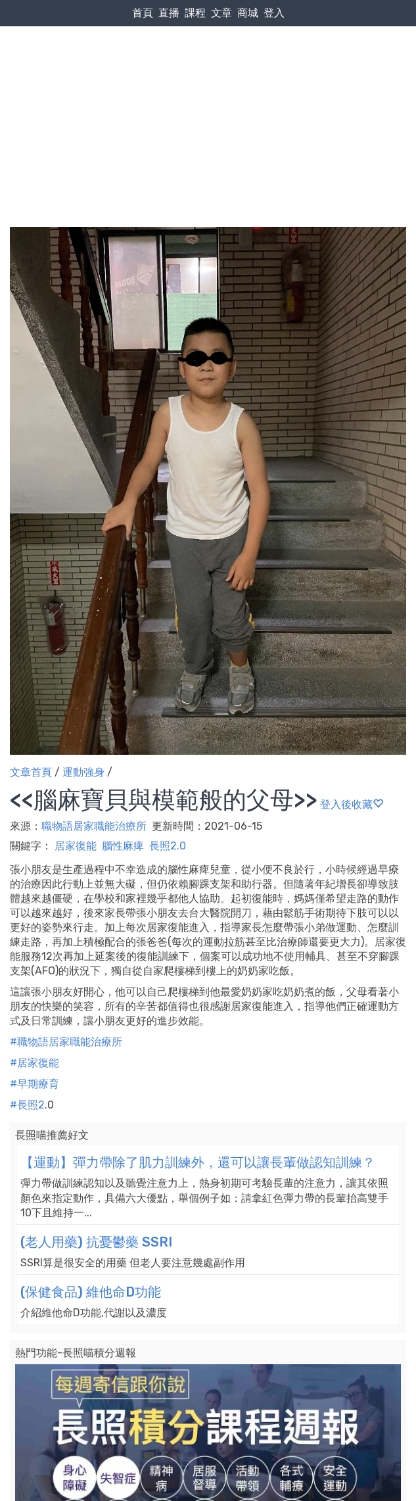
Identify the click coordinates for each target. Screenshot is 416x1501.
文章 (221, 13)
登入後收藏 (351, 804)
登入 (274, 13)
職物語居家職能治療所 (95, 826)
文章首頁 (31, 772)
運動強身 (83, 772)
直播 (168, 13)
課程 (195, 13)
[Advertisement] (208, 99)
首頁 (142, 13)
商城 (247, 13)
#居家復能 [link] (34, 1063)
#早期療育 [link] (34, 1084)
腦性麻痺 (123, 846)
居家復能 (76, 846)
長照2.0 (167, 846)
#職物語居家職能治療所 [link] (66, 1042)
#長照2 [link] (27, 1105)
